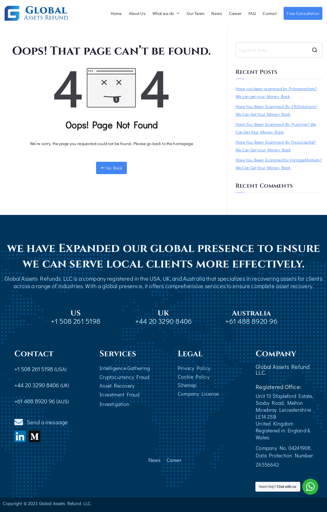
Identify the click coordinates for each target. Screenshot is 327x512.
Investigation (114, 404)
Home (116, 13)
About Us (137, 13)
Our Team (195, 13)
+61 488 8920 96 (251, 321)
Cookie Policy (193, 376)
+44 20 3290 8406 (163, 321)
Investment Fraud (120, 394)
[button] (177, 13)
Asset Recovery (117, 385)
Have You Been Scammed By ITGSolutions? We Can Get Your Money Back (277, 110)
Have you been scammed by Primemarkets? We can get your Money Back (276, 92)
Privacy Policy (194, 368)
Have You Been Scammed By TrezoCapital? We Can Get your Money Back (276, 146)
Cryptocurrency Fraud (124, 377)
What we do (166, 13)
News (216, 13)
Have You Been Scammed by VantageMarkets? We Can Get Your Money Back (279, 163)
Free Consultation (303, 13)
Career (235, 13)
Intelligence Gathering (125, 368)
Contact (270, 13)
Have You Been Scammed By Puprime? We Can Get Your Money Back (276, 128)
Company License (198, 393)
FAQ (252, 13)
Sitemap (187, 385)
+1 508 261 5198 (75, 321)
